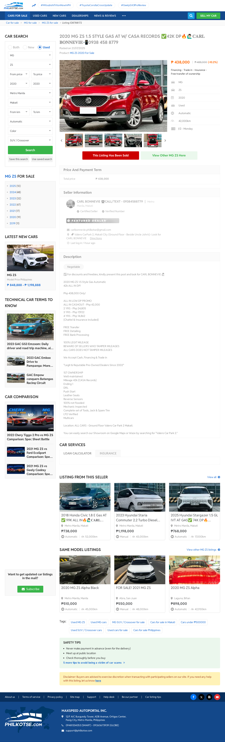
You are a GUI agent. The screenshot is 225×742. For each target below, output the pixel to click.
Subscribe (30, 589)
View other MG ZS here (169, 155)
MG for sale (30, 22)
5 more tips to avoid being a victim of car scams (94, 662)
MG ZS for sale (50, 22)
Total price (69, 178)
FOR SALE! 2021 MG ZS (133, 588)
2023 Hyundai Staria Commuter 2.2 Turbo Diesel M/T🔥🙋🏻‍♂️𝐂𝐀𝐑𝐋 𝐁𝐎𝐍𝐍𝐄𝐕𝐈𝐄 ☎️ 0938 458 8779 (137, 518)
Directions (96, 238)
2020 (13, 217)
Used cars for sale (117, 630)
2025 (13, 186)
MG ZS (11, 275)
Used (46, 47)
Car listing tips (153, 697)
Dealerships (80, 15)
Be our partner (130, 697)
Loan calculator (77, 453)
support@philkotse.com (79, 730)
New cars (59, 15)
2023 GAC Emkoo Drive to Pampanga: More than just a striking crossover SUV (39, 362)
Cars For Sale (17, 15)
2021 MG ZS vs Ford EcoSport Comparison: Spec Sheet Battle (39, 453)
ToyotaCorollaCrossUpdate (97, 5)
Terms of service (31, 697)
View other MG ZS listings (201, 549)
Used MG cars (99, 622)
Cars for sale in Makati (162, 622)
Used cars (40, 15)
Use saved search (42, 159)
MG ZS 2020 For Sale (82, 53)
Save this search (18, 159)
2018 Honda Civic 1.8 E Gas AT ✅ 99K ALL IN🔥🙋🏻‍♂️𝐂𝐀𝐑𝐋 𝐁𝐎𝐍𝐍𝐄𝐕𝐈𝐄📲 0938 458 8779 (84, 518)
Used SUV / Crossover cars (86, 630)
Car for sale (12, 22)
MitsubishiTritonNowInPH (57, 5)
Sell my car (208, 15)
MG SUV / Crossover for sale (128, 622)
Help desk (109, 697)
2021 (12, 211)
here (98, 680)
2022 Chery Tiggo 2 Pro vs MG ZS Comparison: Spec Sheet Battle (30, 437)
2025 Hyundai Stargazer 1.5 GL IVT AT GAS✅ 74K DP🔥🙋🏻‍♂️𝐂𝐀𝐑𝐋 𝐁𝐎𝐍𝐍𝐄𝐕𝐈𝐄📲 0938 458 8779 (194, 518)
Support (91, 697)
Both (16, 47)
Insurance (108, 453)
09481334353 (73, 725)
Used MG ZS (78, 622)
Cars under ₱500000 (193, 622)
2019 (12, 223)
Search (30, 150)
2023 (13, 198)
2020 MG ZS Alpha (185, 588)
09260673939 (101, 725)
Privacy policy (55, 697)
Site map (75, 697)
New (31, 47)
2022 (13, 204)
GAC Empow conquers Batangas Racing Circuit (40, 379)
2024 (13, 192)
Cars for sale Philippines (146, 630)
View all (211, 477)
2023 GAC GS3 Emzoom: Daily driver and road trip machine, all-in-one (30, 346)
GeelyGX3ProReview (134, 5)
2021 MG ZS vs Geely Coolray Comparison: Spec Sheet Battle (39, 470)
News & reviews (105, 15)
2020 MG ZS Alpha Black (80, 588)
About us (10, 697)
